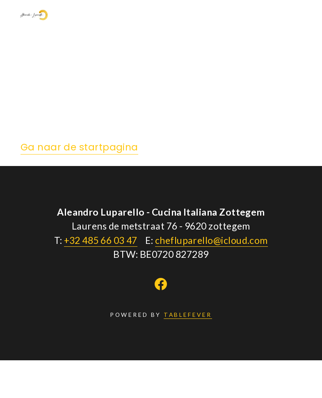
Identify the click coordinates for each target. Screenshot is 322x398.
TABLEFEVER (188, 314)
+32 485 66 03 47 (100, 240)
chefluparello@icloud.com (211, 240)
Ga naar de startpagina (79, 147)
